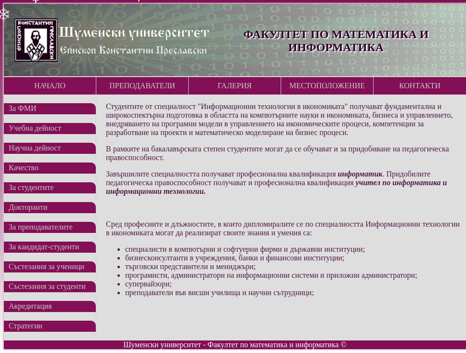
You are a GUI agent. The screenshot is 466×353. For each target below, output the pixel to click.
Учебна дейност (35, 128)
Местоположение (327, 85)
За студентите (31, 187)
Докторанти (28, 207)
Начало (49, 85)
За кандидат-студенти (44, 247)
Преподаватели (142, 85)
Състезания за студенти (47, 286)
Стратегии (25, 326)
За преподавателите (41, 227)
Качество (24, 167)
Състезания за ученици (46, 266)
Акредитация (30, 306)
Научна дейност (35, 148)
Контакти (419, 85)
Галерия (235, 85)
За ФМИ (23, 108)
